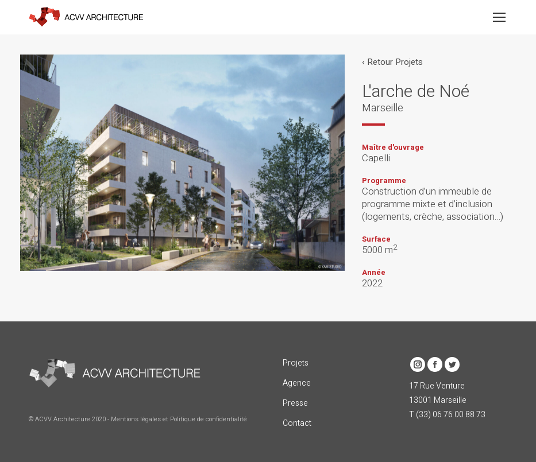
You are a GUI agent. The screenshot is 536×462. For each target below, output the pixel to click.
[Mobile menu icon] (499, 17)
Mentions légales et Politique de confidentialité (179, 419)
